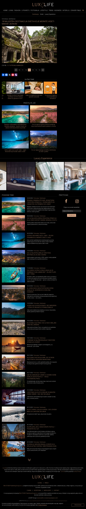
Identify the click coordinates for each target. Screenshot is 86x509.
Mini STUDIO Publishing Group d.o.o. (13, 485)
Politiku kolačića (42, 505)
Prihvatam (77, 505)
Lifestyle (44, 10)
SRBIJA (46, 482)
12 (26, 70)
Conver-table (76, 10)
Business (57, 10)
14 (33, 70)
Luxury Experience (50, 14)
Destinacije (35, 14)
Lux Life (5, 468)
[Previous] (3, 44)
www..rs (41, 498)
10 (19, 70)
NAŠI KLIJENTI (47, 490)
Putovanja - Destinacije (39, 198)
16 (39, 70)
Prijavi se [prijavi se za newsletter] (71, 215)
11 (22, 70)
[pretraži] (83, 10)
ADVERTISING (37, 490)
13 (29, 70)
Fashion (17, 10)
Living (11, 10)
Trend (51, 10)
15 (36, 70)
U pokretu (26, 10)
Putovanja (35, 10)
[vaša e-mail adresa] (71, 211)
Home (5, 10)
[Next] (55, 44)
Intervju (66, 10)
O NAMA (29, 490)
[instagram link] (77, 201)
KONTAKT (56, 490)
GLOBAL (40, 482)
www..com (51, 498)
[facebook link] (66, 201)
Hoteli (41, 14)
